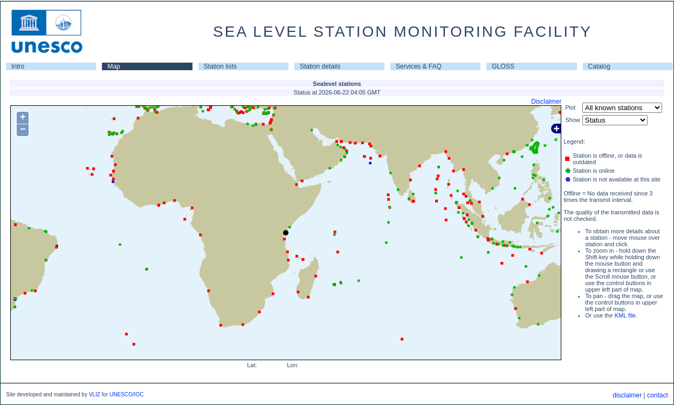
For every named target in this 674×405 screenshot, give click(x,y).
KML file (625, 315)
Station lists (220, 66)
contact (657, 395)
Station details (320, 66)
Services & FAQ (419, 66)
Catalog (599, 66)
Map (113, 66)
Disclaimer (546, 101)
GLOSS (503, 66)
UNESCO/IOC (126, 394)
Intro (17, 66)
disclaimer (627, 395)
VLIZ (94, 394)
